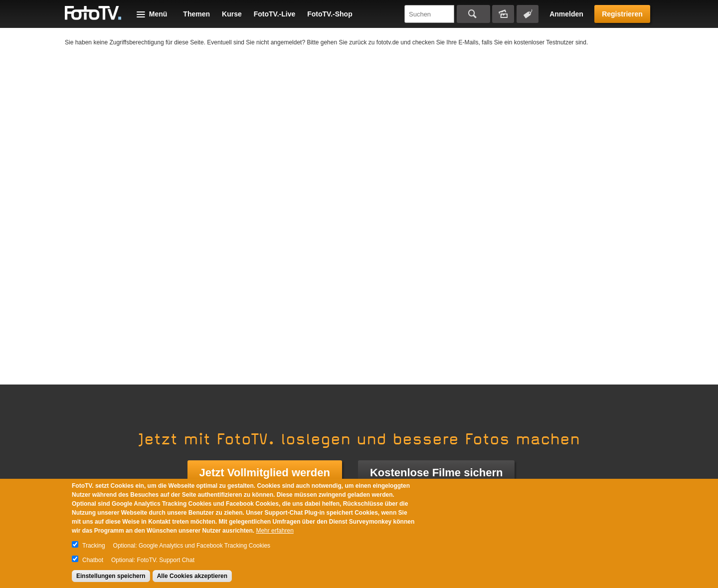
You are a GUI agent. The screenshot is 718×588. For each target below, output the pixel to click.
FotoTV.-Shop (329, 14)
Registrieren (622, 14)
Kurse (232, 14)
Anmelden (566, 14)
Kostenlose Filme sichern (436, 472)
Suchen (473, 14)
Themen (196, 14)
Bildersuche (503, 14)
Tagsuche (527, 14)
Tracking (93, 545)
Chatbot (92, 560)
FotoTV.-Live (275, 14)
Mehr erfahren (274, 530)
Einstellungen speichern (111, 576)
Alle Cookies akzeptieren (192, 576)
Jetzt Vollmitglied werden (264, 472)
